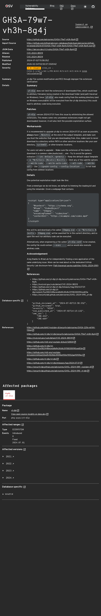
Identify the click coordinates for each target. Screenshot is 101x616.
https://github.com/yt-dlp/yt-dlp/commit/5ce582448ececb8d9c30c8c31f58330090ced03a (55, 347)
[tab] (9, 395)
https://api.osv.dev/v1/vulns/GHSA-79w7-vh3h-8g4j (50, 49)
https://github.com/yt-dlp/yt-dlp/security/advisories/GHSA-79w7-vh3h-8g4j (61, 334)
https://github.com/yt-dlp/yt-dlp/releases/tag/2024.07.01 (53, 363)
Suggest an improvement (82, 25)
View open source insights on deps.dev (28, 414)
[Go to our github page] (93, 6)
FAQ (62, 6)
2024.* (10, 478)
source (9, 494)
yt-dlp (13, 410)
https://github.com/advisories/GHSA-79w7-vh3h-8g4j (51, 39)
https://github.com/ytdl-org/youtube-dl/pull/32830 (50, 342)
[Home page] (9, 7)
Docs (73, 6)
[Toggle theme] (85, 6)
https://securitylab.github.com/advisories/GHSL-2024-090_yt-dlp (57, 371)
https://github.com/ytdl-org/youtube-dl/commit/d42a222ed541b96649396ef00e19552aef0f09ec (54, 354)
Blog (52, 6)
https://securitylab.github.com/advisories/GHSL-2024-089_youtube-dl (59, 367)
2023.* (10, 471)
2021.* (10, 456)
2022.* (10, 463)
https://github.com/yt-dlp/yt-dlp (41, 359)
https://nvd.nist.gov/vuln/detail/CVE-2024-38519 (49, 338)
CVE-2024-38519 (35, 53)
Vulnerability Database (31, 7)
